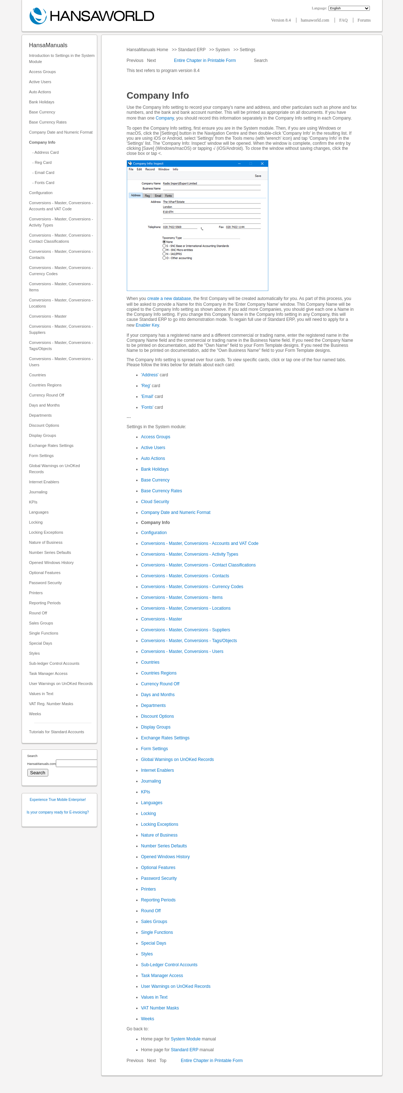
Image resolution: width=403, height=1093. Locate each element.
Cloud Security (155, 501)
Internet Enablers (44, 482)
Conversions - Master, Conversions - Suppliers (61, 329)
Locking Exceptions (46, 532)
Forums (364, 20)
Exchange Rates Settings (51, 445)
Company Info (42, 142)
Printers (36, 593)
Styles (34, 653)
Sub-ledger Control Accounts (54, 663)
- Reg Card (40, 162)
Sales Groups (41, 623)
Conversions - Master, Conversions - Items (61, 287)
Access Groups (42, 72)
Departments (40, 415)
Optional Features (45, 572)
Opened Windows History (51, 562)
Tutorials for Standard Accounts (56, 732)
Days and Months (44, 405)
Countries (37, 375)
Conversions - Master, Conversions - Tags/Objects (61, 345)
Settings (247, 49)
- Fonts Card (41, 182)
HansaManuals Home (148, 49)
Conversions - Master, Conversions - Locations (61, 303)
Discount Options (44, 425)
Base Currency (42, 112)
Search (261, 60)
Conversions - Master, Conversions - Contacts (61, 254)
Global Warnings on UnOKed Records (54, 468)
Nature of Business (46, 542)
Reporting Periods (45, 603)
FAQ (344, 20)
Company (165, 118)
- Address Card (44, 152)
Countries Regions (45, 385)
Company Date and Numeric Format (61, 132)
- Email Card (41, 172)
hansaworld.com (315, 20)
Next (152, 60)
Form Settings (41, 455)
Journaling (38, 492)
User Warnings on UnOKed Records (61, 683)
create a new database (169, 298)
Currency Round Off (46, 395)
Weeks (35, 714)
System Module (186, 1039)
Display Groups (42, 435)
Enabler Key (147, 325)
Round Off (38, 613)
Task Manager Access (48, 673)
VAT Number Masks (160, 1008)
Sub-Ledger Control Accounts (169, 964)
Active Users (40, 82)
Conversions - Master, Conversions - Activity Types (61, 222)
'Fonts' (147, 407)
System (222, 49)
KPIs (33, 502)
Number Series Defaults (50, 552)
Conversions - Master (48, 316)
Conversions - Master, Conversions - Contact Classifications (61, 238)
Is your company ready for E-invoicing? (58, 812)
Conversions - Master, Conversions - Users (61, 362)
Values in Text (41, 693)
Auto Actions (40, 92)
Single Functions (43, 633)
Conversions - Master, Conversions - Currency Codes (61, 270)
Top (163, 1060)
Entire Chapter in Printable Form (205, 60)
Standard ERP (192, 49)
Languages (39, 512)
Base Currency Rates (48, 122)
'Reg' (146, 385)
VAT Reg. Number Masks (51, 704)
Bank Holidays (41, 102)
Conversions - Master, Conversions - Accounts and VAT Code (61, 206)
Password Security (45, 583)
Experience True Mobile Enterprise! (58, 800)
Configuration (41, 193)
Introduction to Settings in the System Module (62, 58)
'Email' (147, 396)
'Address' (150, 374)
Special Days (40, 643)
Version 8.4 (281, 20)
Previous (136, 60)
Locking (36, 522)
